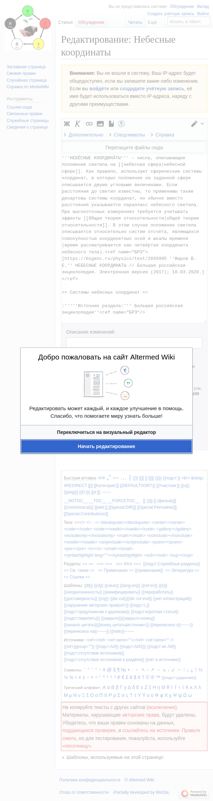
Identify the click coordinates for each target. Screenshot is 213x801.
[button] (106, 432)
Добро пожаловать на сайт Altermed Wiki (106, 357)
